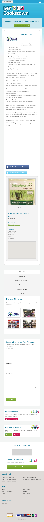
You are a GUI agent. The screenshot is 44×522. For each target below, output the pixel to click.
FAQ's (3, 489)
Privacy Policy (26, 489)
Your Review (9, 374)
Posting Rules (26, 493)
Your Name (9, 353)
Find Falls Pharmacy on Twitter (16, 172)
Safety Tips (25, 491)
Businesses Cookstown (8, 477)
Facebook (4, 503)
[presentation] (21, 393)
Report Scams (6, 495)
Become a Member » (22, 467)
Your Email (9, 363)
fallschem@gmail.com (14, 225)
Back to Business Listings (22, 25)
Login (8, 434)
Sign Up (16, 434)
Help (3, 493)
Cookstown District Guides (9, 481)
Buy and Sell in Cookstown (9, 479)
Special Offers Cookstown (29, 477)
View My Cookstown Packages (11, 419)
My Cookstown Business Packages (32, 479)
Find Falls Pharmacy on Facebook (17, 167)
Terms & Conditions (7, 491)
